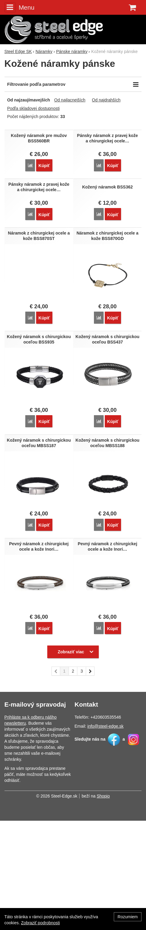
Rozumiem (128, 916)
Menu (20, 7)
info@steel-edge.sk (105, 835)
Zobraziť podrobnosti (40, 922)
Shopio (103, 905)
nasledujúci (90, 781)
